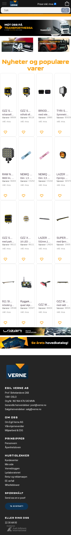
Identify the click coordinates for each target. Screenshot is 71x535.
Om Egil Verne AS (14, 422)
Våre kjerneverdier (14, 426)
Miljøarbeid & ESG (14, 430)
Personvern (11, 443)
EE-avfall (9, 481)
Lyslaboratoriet (12, 472)
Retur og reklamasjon (16, 476)
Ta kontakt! (16, 506)
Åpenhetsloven (13, 447)
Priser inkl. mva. (47, 4)
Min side (9, 464)
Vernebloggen (12, 468)
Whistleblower (12, 485)
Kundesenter (11, 460)
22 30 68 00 (11, 522)
